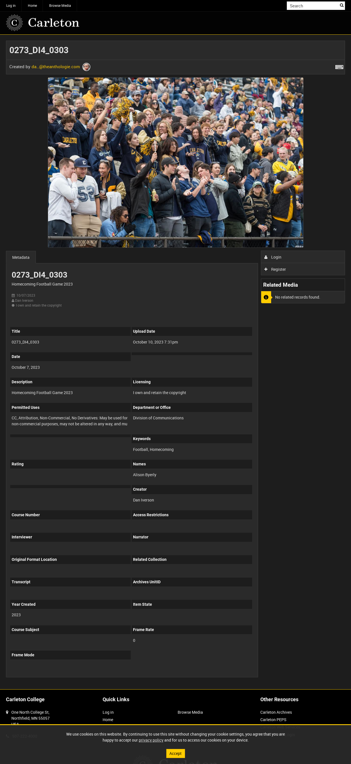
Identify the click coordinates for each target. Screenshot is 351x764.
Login (273, 257)
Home (32, 5)
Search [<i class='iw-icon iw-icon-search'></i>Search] (342, 5)
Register (275, 269)
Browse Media (60, 5)
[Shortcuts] (339, 66)
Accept (175, 753)
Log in (11, 5)
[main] (175, 362)
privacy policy (151, 740)
